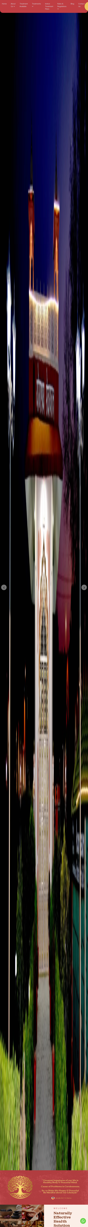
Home (4, 4)
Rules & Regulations (61, 6)
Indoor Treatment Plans (49, 6)
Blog (72, 4)
